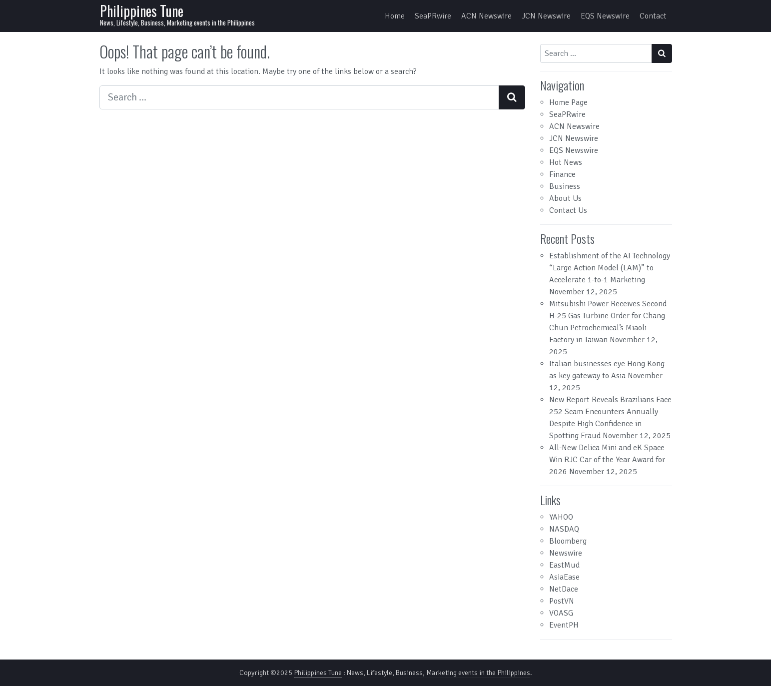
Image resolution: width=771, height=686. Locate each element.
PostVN (561, 601)
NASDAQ (564, 529)
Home (395, 16)
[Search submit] (512, 97)
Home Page (568, 102)
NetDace (563, 589)
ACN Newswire (486, 16)
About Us (565, 198)
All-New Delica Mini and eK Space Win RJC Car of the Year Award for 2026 (607, 460)
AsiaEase (564, 577)
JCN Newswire (546, 16)
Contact (653, 16)
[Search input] (299, 97)
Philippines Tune (141, 10)
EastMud (564, 565)
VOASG (561, 613)
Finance (562, 174)
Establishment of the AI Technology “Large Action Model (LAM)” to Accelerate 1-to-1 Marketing (609, 268)
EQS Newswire (605, 16)
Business (564, 186)
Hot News (565, 162)
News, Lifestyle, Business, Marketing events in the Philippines (438, 673)
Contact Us (568, 210)
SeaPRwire (433, 16)
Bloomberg (568, 541)
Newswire (565, 553)
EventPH (564, 625)
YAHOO (561, 517)
